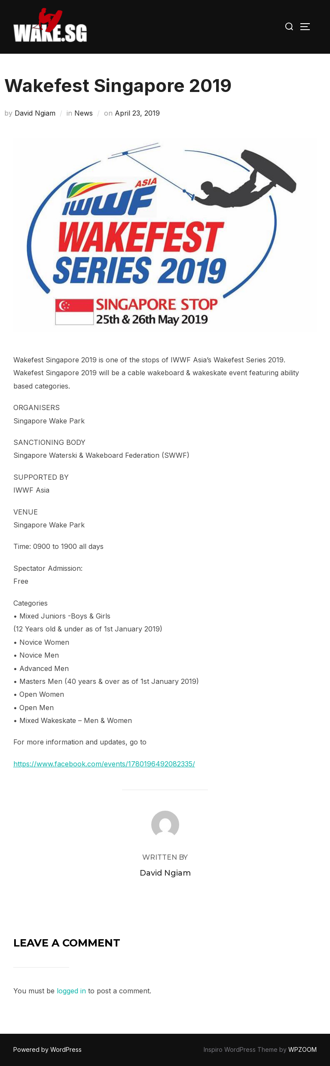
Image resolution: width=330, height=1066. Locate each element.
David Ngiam (35, 113)
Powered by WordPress (47, 1049)
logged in (71, 990)
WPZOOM (302, 1049)
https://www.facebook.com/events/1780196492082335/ (104, 764)
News (83, 113)
